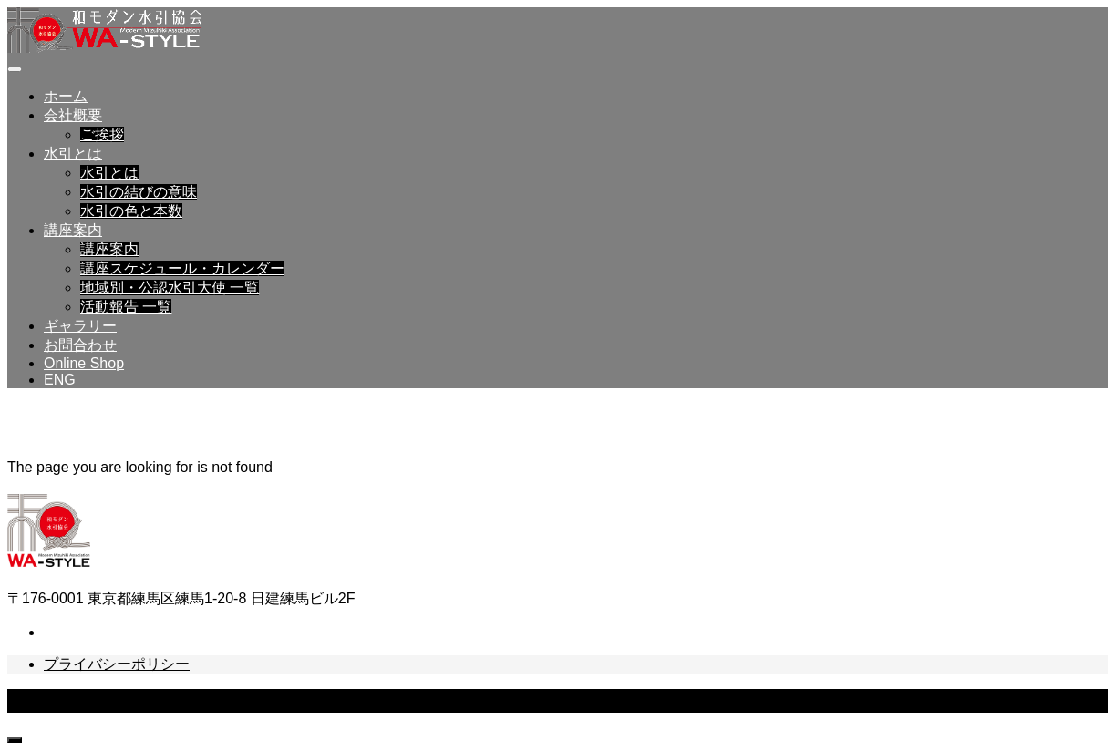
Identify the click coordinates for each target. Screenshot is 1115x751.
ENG (60, 379)
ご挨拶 (102, 134)
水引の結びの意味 (138, 192)
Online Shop (84, 363)
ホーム (66, 96)
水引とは (73, 153)
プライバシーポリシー (117, 664)
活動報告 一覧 (125, 306)
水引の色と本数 (131, 211)
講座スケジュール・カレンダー (182, 268)
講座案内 (73, 230)
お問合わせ (80, 345)
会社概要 (73, 115)
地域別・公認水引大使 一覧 (169, 287)
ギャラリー (80, 326)
